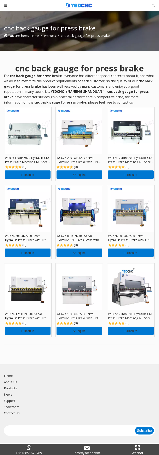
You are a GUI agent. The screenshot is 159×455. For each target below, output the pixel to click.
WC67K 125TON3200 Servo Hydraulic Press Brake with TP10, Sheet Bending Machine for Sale (27, 316)
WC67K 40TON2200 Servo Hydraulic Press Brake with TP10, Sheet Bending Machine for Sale (27, 238)
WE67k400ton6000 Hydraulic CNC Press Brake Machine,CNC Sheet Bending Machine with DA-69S (27, 160)
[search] (69, 430)
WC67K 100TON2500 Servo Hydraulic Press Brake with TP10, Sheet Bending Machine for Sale (79, 316)
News (8, 394)
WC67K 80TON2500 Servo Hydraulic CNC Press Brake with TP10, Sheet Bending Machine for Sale (79, 238)
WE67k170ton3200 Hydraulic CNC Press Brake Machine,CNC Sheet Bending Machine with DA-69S (130, 160)
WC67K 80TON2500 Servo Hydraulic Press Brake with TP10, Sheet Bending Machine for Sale (130, 238)
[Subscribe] (144, 430)
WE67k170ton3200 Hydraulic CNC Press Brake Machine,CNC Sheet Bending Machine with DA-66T (130, 316)
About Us (10, 382)
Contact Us (12, 413)
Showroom (11, 407)
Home (8, 376)
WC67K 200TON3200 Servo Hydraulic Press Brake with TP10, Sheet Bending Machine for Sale (79, 160)
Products (10, 388)
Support (9, 400)
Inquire (28, 174)
